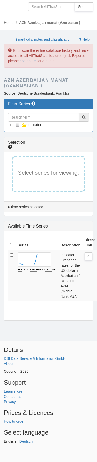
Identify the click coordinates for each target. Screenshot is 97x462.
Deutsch (26, 441)
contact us (28, 61)
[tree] (48, 125)
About (8, 364)
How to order (14, 421)
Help (84, 39)
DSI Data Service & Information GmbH (35, 358)
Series (23, 245)
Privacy (10, 402)
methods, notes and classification (43, 39)
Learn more (13, 391)
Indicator (27, 125)
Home (8, 22)
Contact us (12, 396)
